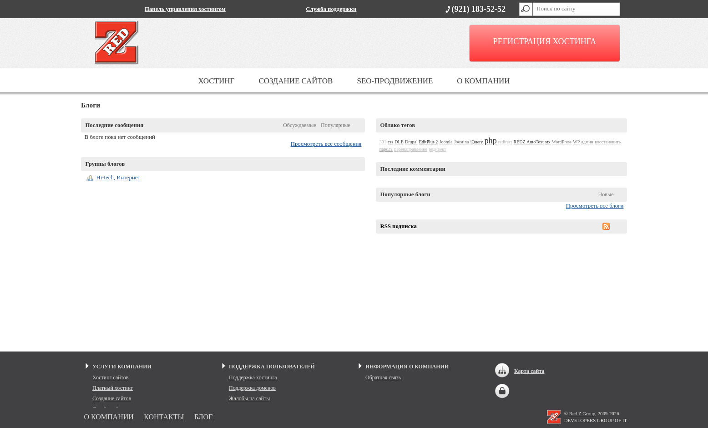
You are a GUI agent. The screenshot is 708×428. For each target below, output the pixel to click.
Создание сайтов (111, 398)
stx (548, 141)
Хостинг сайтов (110, 377)
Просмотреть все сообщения (326, 144)
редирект (437, 149)
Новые (605, 194)
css (390, 141)
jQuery (476, 141)
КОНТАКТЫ (164, 417)
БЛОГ (203, 417)
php (491, 140)
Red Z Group (582, 413)
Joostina (461, 141)
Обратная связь (383, 377)
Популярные (335, 125)
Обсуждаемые (299, 125)
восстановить (608, 141)
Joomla (446, 141)
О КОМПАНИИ (483, 80)
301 (382, 141)
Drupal (411, 141)
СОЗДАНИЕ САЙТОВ (295, 80)
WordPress (561, 141)
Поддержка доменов (252, 388)
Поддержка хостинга (253, 377)
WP (576, 141)
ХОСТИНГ (216, 80)
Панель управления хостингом (185, 9)
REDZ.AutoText (529, 141)
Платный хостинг (112, 388)
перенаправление (410, 149)
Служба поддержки (331, 9)
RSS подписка (398, 226)
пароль (386, 149)
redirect (505, 141)
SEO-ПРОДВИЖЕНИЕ (395, 80)
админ (587, 141)
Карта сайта (529, 371)
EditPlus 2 (428, 141)
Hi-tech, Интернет (118, 177)
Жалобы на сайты (249, 398)
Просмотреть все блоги (595, 206)
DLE (398, 141)
